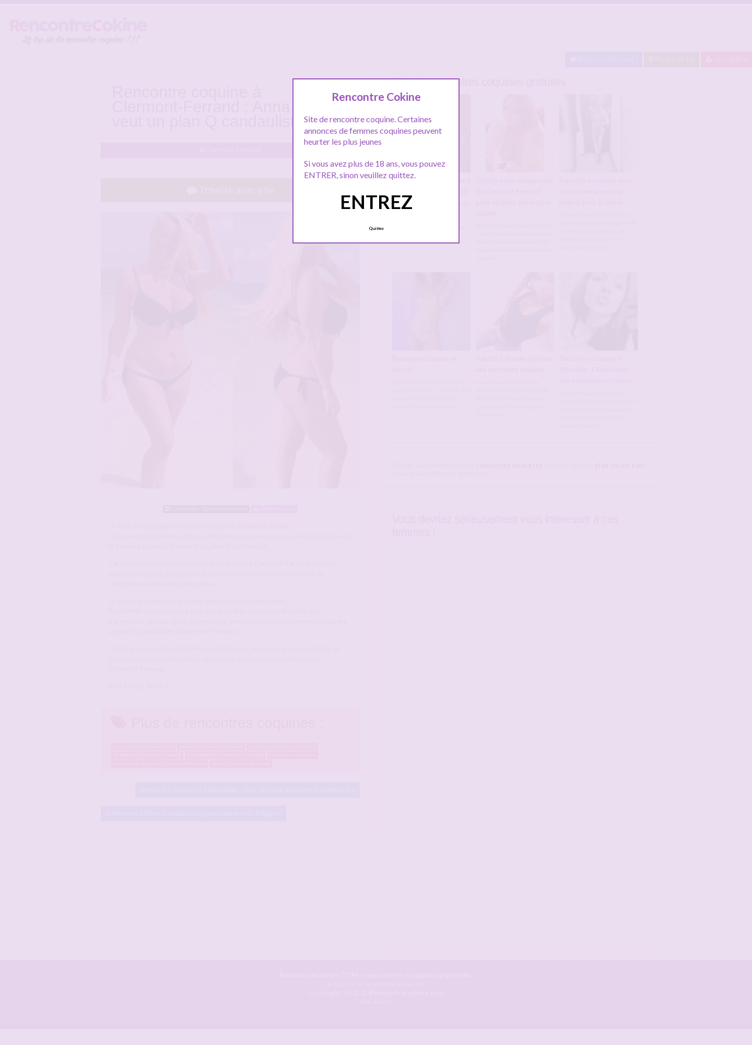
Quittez (376, 228)
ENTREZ (376, 201)
